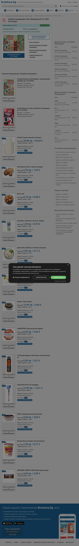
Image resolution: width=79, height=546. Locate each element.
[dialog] (39, 273)
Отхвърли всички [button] (40, 277)
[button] (21, 277)
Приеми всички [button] (58, 277)
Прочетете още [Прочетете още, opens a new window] (35, 273)
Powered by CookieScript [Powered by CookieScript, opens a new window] (60, 281)
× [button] (67, 264)
